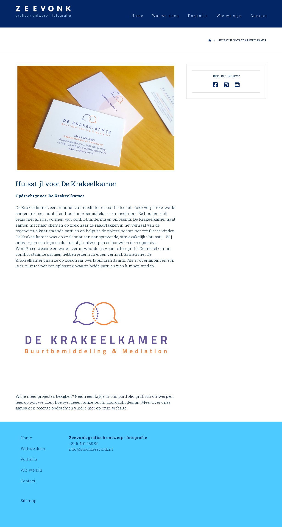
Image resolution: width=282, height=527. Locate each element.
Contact (28, 480)
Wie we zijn (31, 470)
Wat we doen (33, 448)
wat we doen (42, 402)
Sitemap (28, 500)
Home (26, 437)
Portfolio (29, 459)
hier (91, 408)
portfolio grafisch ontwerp (143, 396)
